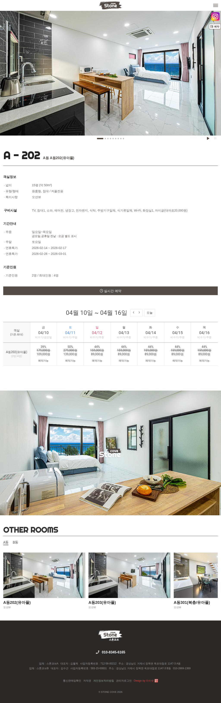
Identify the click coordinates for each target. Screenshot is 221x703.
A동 (5, 542)
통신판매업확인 (72, 680)
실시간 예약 (110, 291)
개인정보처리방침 (103, 680)
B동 (15, 542)
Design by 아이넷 (146, 680)
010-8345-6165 (113, 652)
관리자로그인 (124, 680)
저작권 (87, 680)
